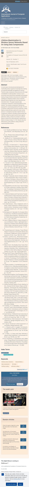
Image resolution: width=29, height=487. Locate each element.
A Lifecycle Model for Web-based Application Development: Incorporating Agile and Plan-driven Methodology (11, 441)
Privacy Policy (12, 471)
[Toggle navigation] (3, 23)
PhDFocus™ (5, 463)
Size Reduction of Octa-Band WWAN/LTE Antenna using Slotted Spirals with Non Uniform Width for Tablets (11, 433)
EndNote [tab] (15, 72)
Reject (20, 484)
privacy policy (17, 479)
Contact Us (18, 471)
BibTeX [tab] (9, 72)
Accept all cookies (11, 484)
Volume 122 (17, 27)
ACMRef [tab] (3, 72)
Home (6, 27)
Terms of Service (5, 471)
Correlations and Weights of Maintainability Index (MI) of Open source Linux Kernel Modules (11, 448)
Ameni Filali (5, 413)
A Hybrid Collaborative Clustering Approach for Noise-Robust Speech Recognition (14, 408)
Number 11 (7, 28)
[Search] (15, 31)
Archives (11, 27)
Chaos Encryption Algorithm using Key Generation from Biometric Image (11, 427)
